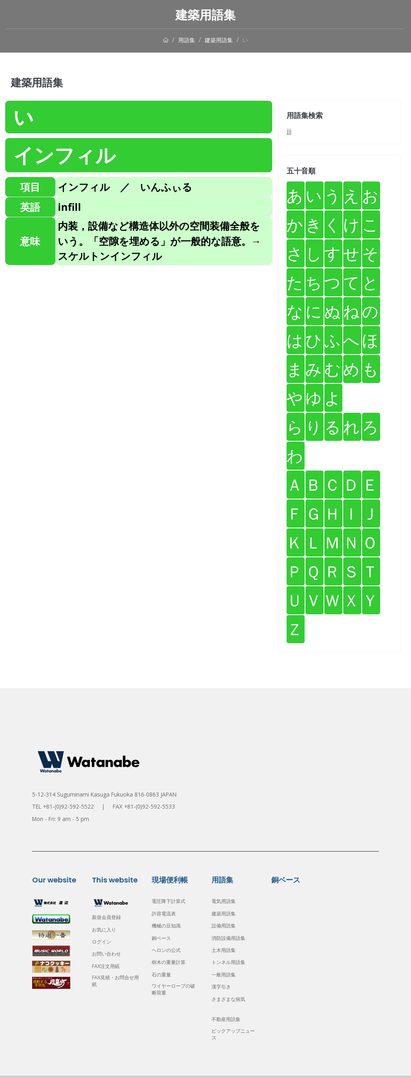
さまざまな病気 (231, 999)
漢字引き (223, 986)
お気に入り (106, 929)
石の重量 (163, 974)
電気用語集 (226, 901)
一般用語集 (226, 974)
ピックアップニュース (234, 1035)
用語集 (184, 40)
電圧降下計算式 (171, 901)
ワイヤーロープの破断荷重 (174, 991)
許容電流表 (166, 913)
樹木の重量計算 (171, 962)
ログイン (103, 942)
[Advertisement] (139, 323)
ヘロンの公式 (168, 950)
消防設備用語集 (231, 938)
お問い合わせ (109, 954)
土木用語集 (226, 950)
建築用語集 (220, 40)
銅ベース (163, 938)
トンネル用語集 (231, 962)
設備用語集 (226, 925)
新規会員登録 (109, 917)
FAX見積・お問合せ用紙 (113, 982)
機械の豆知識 (168, 925)
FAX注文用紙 (108, 966)
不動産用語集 (228, 1019)
